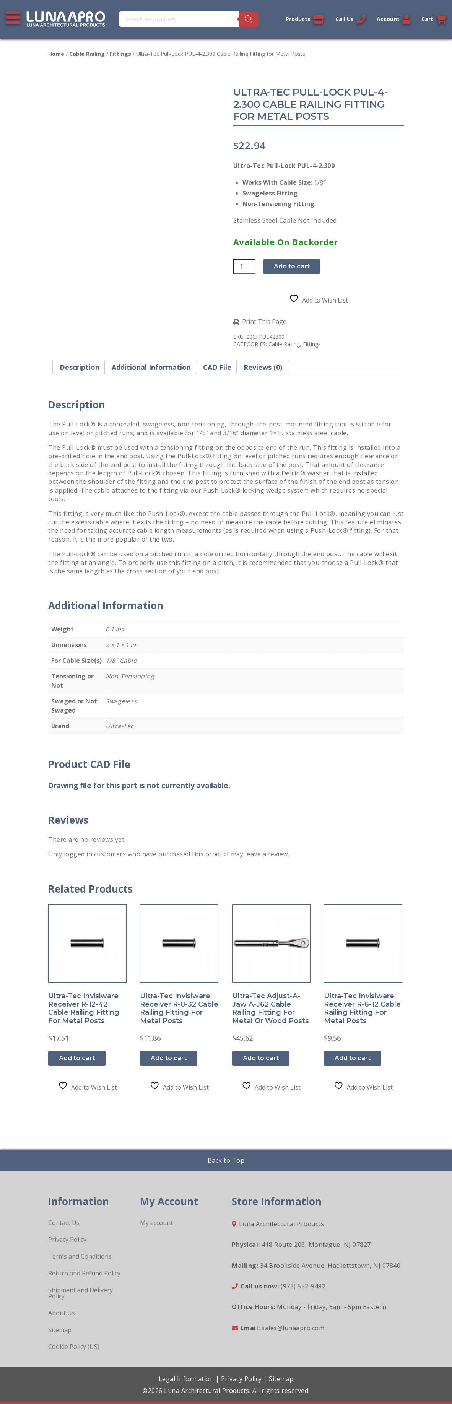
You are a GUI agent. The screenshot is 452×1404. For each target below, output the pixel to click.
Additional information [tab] (151, 367)
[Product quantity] (244, 266)
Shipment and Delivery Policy (80, 1293)
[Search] (248, 19)
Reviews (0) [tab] (263, 367)
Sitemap (60, 1330)
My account (156, 1223)
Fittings (120, 53)
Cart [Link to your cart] (433, 19)
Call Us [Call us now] (350, 19)
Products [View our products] (305, 19)
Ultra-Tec (120, 726)
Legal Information (186, 1379)
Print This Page (264, 322)
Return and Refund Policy (84, 1273)
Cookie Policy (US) (73, 1346)
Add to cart (292, 266)
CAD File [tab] (217, 367)
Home (56, 53)
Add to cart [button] (77, 1058)
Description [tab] (79, 367)
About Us (61, 1313)
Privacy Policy (67, 1239)
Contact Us (64, 1223)
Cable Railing (87, 53)
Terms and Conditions (80, 1256)
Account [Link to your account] (393, 19)
